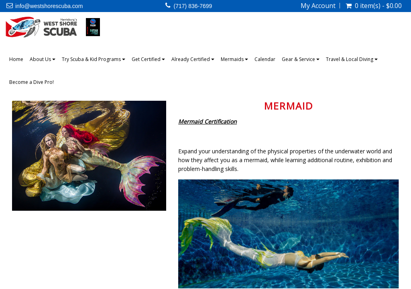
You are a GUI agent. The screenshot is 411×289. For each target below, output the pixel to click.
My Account (318, 5)
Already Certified (192, 59)
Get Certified (148, 59)
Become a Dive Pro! (31, 82)
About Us (42, 59)
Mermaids (234, 59)
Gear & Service (300, 59)
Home (16, 59)
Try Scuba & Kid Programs (93, 59)
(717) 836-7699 (193, 6)
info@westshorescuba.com (49, 6)
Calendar (264, 59)
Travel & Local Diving (352, 59)
